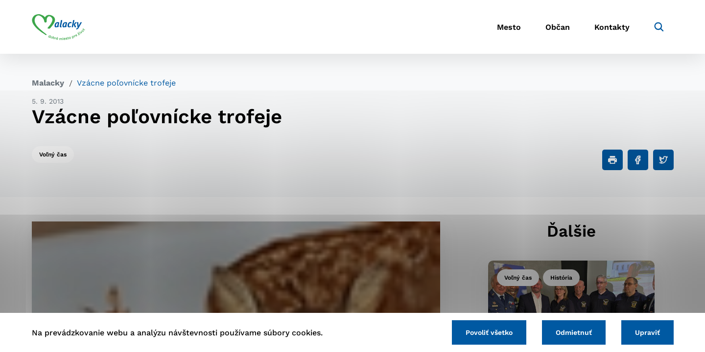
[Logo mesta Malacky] (58, 27)
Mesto (509, 27)
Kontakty (612, 27)
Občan (557, 27)
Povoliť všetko (489, 332)
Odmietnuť (574, 332)
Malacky (48, 83)
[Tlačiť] (612, 160)
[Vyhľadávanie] (659, 27)
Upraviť (647, 332)
